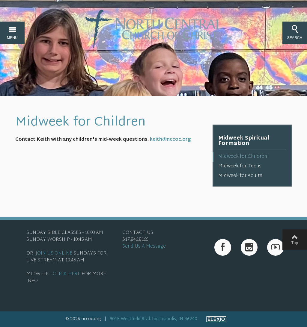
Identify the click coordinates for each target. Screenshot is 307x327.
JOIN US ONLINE (54, 253)
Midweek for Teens (239, 166)
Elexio (216, 319)
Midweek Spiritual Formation (243, 141)
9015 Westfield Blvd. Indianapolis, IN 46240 (153, 319)
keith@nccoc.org (170, 139)
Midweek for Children (242, 156)
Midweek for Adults (240, 176)
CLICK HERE (66, 274)
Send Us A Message (144, 246)
